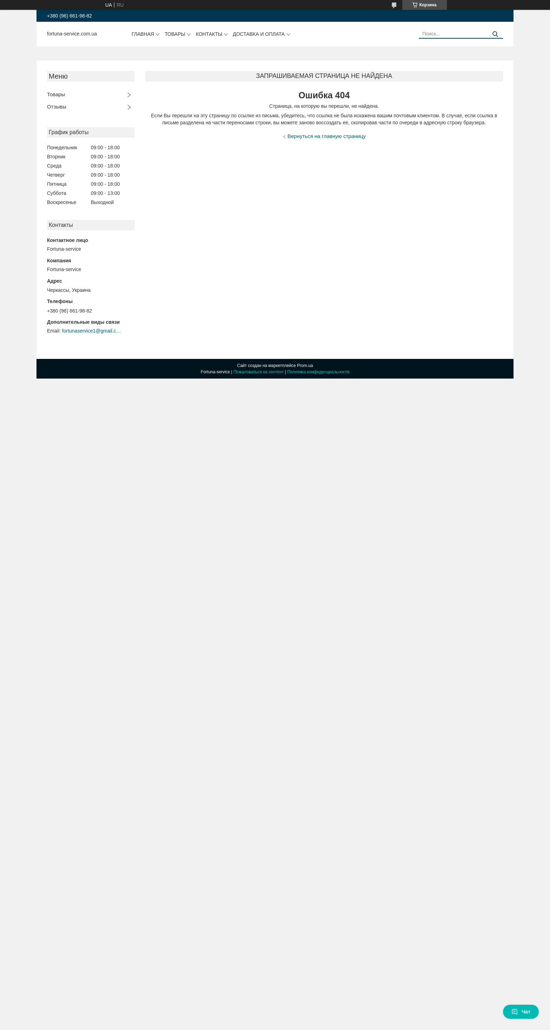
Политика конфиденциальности (318, 371)
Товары (175, 34)
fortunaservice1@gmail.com (92, 331)
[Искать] (495, 34)
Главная (143, 34)
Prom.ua (305, 365)
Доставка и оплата (259, 34)
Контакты (209, 34)
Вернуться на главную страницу (327, 136)
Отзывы (56, 107)
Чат (520, 1012)
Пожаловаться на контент (258, 371)
